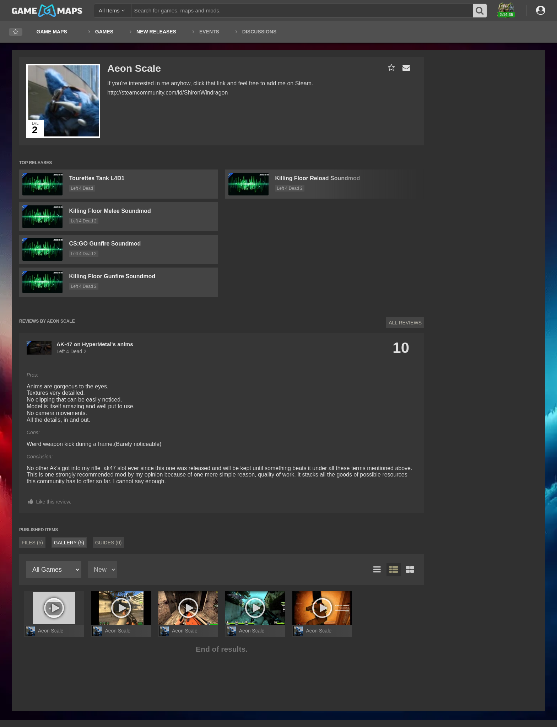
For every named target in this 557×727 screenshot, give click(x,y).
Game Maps (52, 31)
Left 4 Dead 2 (84, 221)
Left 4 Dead (82, 188)
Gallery (69, 542)
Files (32, 542)
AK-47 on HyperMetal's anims (94, 344)
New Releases (156, 31)
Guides (108, 542)
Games (104, 31)
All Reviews (405, 322)
